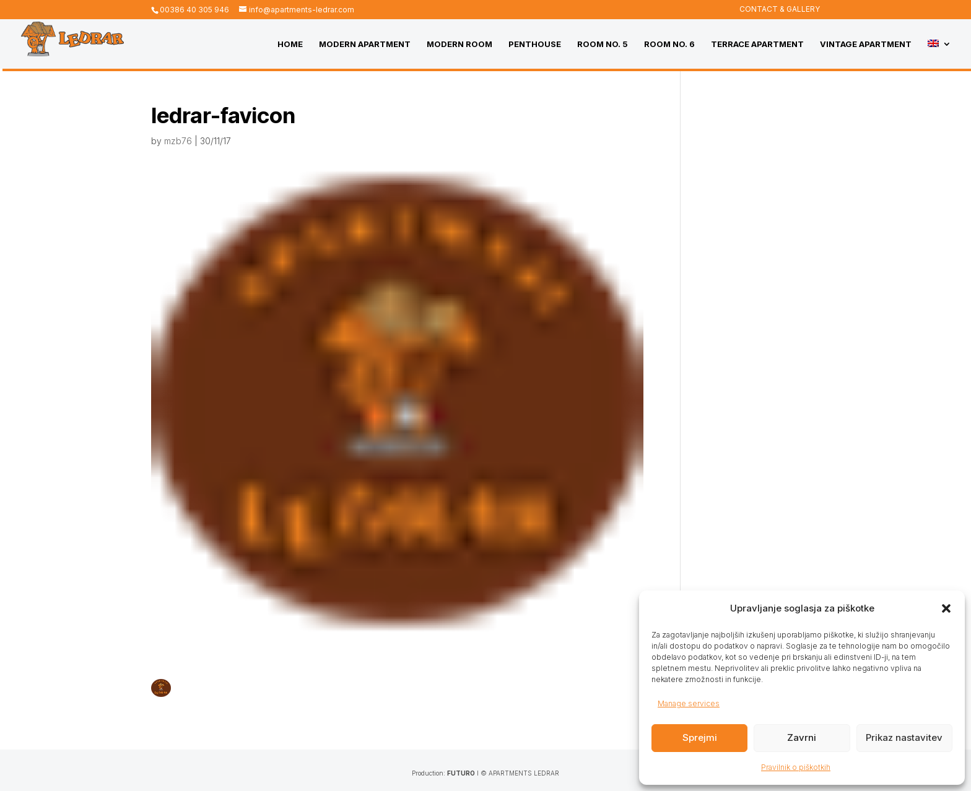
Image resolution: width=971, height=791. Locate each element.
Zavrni (801, 737)
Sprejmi (699, 737)
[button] (946, 608)
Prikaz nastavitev (904, 737)
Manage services (689, 703)
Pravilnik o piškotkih (795, 767)
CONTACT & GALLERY (779, 10)
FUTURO (461, 773)
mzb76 (178, 141)
